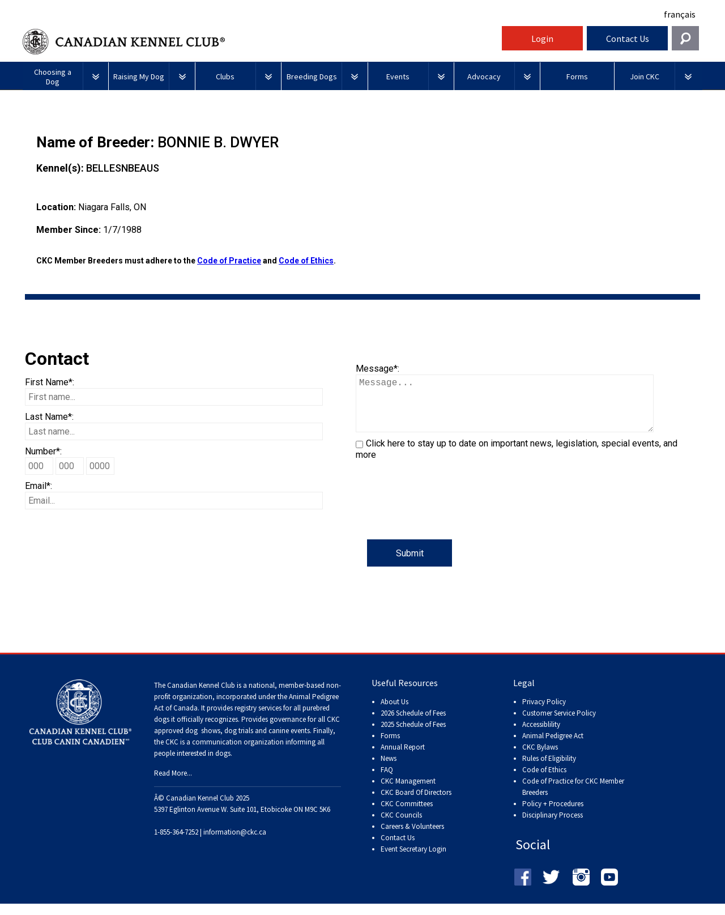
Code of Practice (229, 260)
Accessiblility (541, 735)
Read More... (173, 784)
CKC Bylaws (540, 758)
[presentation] (442, 517)
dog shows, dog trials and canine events (247, 742)
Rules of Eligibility (549, 769)
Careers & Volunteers (412, 837)
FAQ (387, 781)
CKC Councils (401, 826)
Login (542, 38)
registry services (257, 719)
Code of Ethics (306, 260)
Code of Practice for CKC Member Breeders (573, 798)
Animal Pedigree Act (552, 747)
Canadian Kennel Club (260, 41)
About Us (394, 713)
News (388, 769)
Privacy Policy (544, 713)
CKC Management (408, 792)
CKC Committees (407, 815)
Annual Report (403, 758)
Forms (390, 747)
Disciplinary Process (552, 826)
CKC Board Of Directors (416, 803)
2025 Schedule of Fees (413, 735)
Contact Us (627, 38)
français (680, 14)
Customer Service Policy (559, 724)
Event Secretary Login (413, 860)
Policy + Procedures (552, 815)
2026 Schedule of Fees (413, 724)
